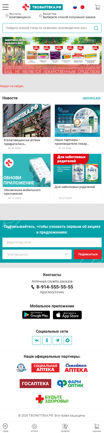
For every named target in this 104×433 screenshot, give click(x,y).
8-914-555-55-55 (54, 287)
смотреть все (91, 98)
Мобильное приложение (52, 306)
